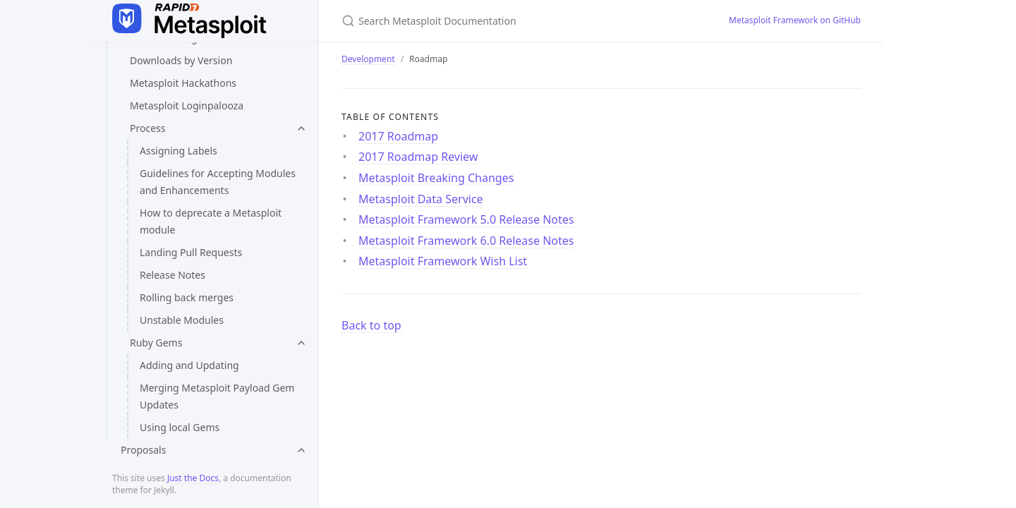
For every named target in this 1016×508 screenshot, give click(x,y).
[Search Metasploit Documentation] (508, 21)
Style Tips (152, 156)
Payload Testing (166, 133)
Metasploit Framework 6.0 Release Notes (209, 385)
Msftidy (147, 111)
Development (368, 59)
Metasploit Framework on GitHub (795, 20)
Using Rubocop (165, 179)
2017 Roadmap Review (182, 269)
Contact (130, 438)
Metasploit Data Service (184, 314)
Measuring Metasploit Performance (212, 88)
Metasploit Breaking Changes (198, 291)
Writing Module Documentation (203, 201)
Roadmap (144, 224)
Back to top (371, 325)
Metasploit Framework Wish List (203, 416)
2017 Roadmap (165, 246)
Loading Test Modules (180, 66)
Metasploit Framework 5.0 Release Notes (209, 345)
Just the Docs (193, 478)
